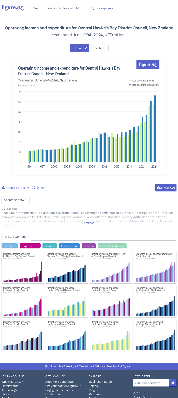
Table (97, 48)
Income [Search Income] (89, 245)
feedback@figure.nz (120, 366)
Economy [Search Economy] (9, 245)
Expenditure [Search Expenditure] (30, 245)
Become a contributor (60, 381)
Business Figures (100, 381)
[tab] (79, 48)
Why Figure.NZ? (12, 381)
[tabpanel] (89, 117)
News (5, 394)
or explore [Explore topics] (105, 8)
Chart (78, 48)
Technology (9, 390)
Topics (93, 385)
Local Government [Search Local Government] (112, 245)
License (39, 187)
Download (166, 188)
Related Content (15, 236)
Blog (92, 390)
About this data (14, 200)
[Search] (92, 8)
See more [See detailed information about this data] (89, 223)
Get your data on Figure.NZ (63, 385)
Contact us (52, 394)
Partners (95, 394)
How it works (10, 385)
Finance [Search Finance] (49, 245)
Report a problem (15, 187)
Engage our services (59, 390)
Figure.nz (13, 8)
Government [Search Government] (69, 245)
